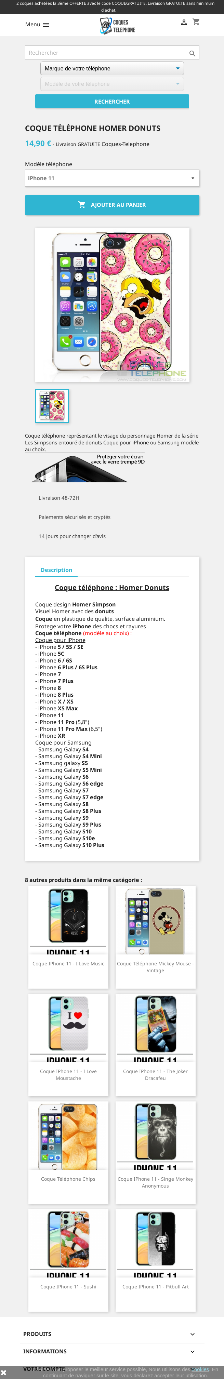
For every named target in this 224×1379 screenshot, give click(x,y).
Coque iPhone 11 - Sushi (68, 1286)
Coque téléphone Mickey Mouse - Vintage (155, 967)
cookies (200, 1369)
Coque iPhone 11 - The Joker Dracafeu (155, 1074)
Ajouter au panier (112, 205)
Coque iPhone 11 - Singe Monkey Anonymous (155, 1182)
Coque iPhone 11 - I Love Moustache (68, 1074)
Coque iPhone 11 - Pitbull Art (155, 1286)
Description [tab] (56, 570)
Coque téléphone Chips (68, 1179)
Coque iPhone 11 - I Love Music (68, 963)
